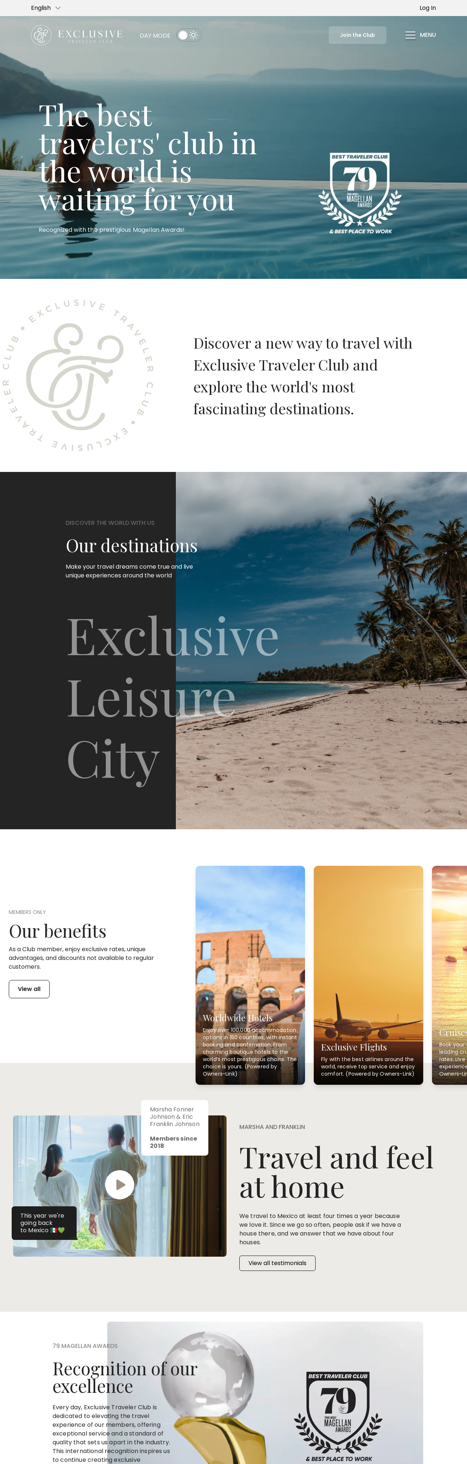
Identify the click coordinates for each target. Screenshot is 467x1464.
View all (29, 989)
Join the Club (357, 35)
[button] (420, 35)
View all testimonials (277, 1263)
